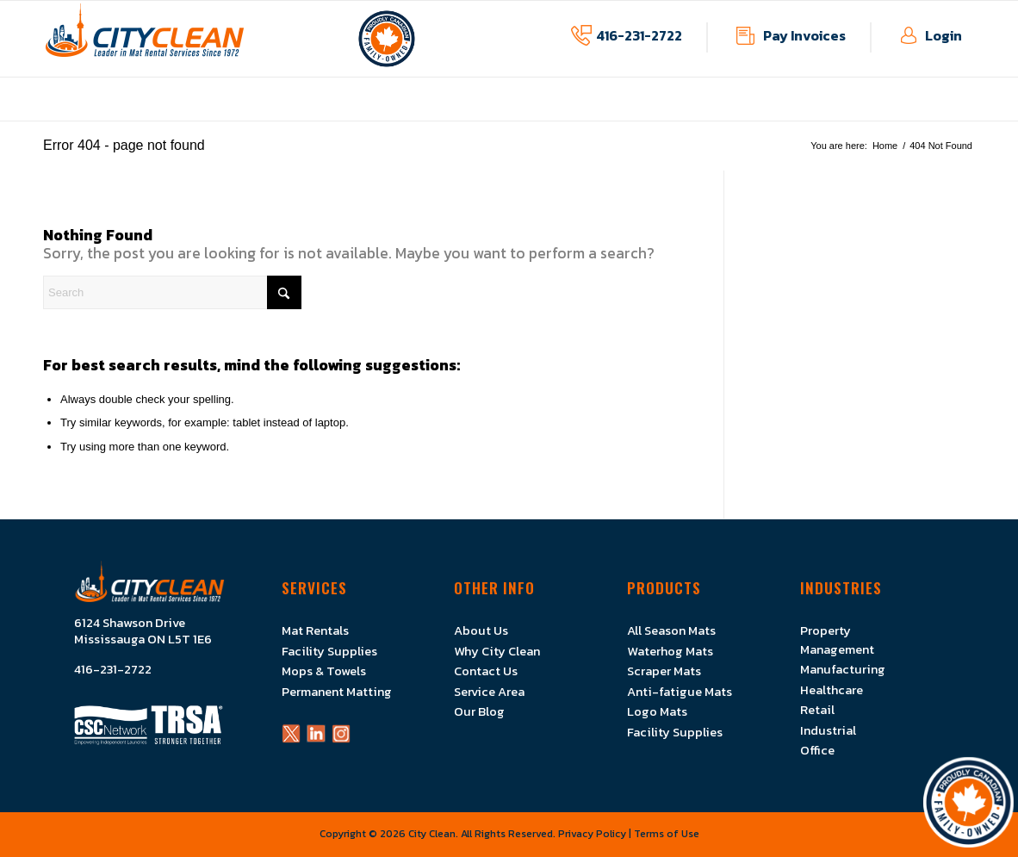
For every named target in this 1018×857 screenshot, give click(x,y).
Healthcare (831, 689)
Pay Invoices (804, 35)
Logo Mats (657, 711)
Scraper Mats (664, 670)
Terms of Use (666, 833)
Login (943, 35)
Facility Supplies (329, 651)
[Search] (172, 292)
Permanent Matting (337, 691)
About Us (481, 630)
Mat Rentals (315, 630)
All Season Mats (671, 630)
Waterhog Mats (670, 651)
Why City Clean (497, 651)
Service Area (489, 691)
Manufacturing (842, 669)
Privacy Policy (592, 833)
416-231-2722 (639, 35)
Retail (817, 709)
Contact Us (486, 670)
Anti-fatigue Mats (679, 691)
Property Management (837, 639)
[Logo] (144, 39)
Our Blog (479, 711)
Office (817, 750)
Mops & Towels (324, 670)
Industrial (828, 730)
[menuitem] (300, 111)
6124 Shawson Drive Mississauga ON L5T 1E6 (143, 631)
